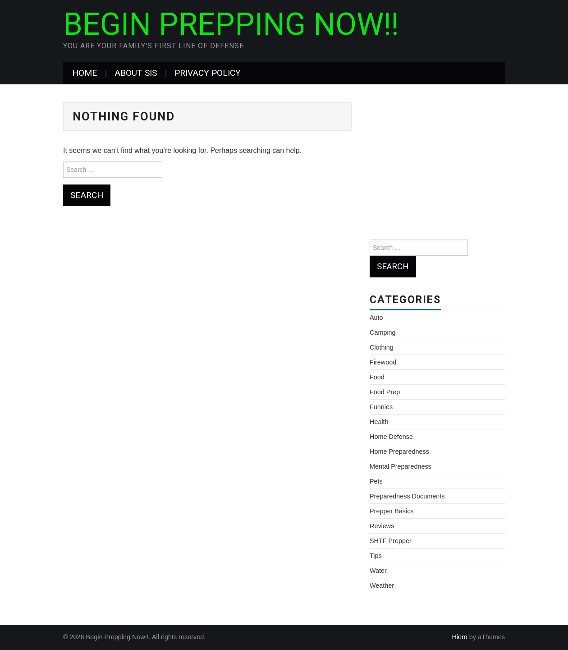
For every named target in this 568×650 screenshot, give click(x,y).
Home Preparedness (399, 451)
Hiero (459, 637)
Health (379, 421)
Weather (382, 585)
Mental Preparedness (400, 466)
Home (84, 73)
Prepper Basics (392, 511)
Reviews (382, 526)
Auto (376, 317)
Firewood (383, 362)
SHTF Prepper (391, 540)
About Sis (136, 73)
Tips (376, 555)
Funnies (381, 406)
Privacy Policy (207, 73)
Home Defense (391, 436)
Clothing (382, 347)
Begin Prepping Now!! (231, 24)
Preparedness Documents (407, 496)
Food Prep (385, 392)
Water (378, 570)
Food (377, 377)
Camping (383, 332)
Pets (376, 481)
